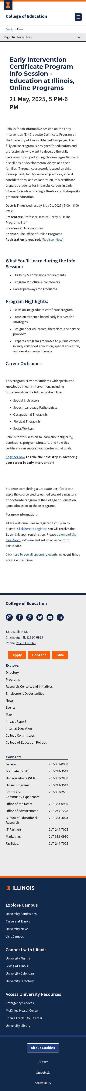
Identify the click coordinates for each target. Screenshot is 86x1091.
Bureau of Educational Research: (21, 820)
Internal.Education (19, 728)
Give (60, 655)
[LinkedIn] (60, 620)
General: (11, 764)
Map (9, 714)
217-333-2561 (58, 792)
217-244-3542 (58, 771)
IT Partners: (14, 829)
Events (9, 29)
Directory (12, 672)
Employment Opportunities (25, 693)
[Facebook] (19, 620)
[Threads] (29, 620)
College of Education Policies (26, 742)
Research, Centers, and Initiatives (29, 686)
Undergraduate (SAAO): (22, 778)
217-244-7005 (58, 829)
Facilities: (12, 843)
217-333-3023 (58, 818)
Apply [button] (17, 655)
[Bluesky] (40, 620)
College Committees (20, 735)
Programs (13, 679)
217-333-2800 (58, 778)
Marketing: (13, 836)
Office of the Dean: (19, 804)
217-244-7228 (58, 811)
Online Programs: (18, 785)
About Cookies (43, 1047)
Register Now (52, 239)
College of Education (26, 16)
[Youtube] (50, 620)
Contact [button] (39, 655)
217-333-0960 (26, 643)
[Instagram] (9, 620)
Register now (15, 457)
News (10, 700)
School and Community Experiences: (23, 794)
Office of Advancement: (22, 811)
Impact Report (16, 721)
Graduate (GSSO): (18, 771)
